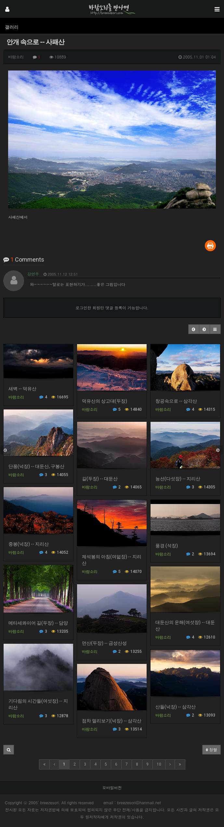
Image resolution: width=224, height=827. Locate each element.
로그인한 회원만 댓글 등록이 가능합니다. (112, 307)
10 (159, 764)
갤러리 (12, 27)
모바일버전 (112, 787)
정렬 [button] (211, 749)
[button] (193, 329)
